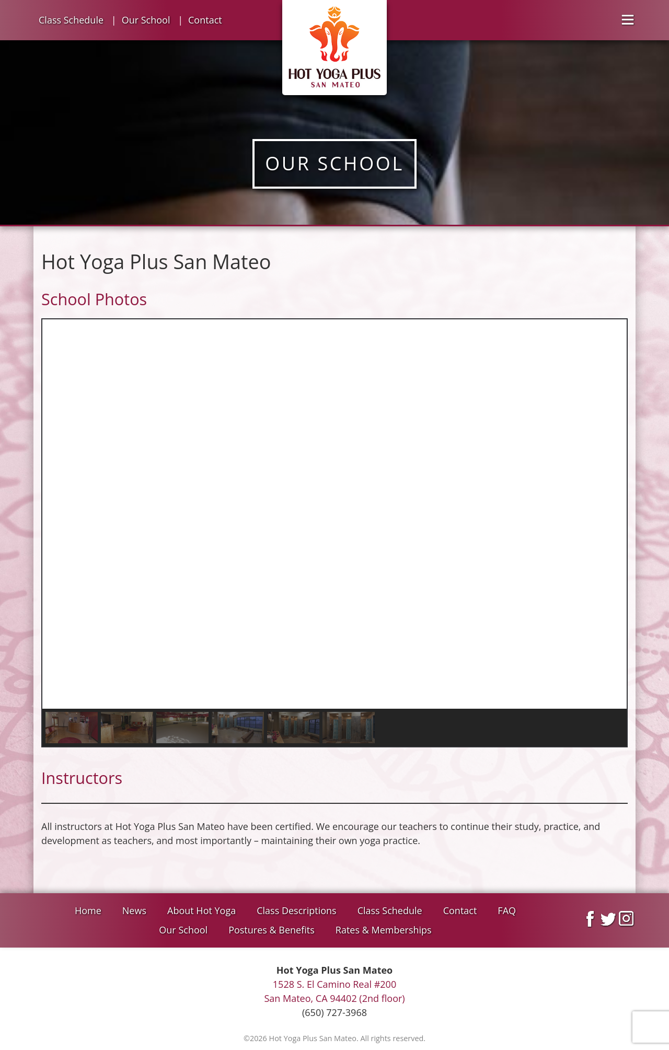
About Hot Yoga (201, 910)
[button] (58, 513)
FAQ (507, 910)
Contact (205, 20)
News (134, 910)
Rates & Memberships (384, 930)
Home (88, 910)
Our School (146, 20)
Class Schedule (71, 20)
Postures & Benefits (271, 930)
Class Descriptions (296, 910)
